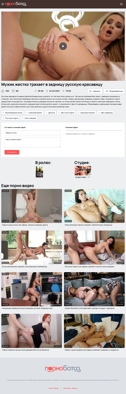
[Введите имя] (32, 132)
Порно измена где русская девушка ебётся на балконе (25, 350)
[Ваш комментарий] (32, 142)
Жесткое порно (66, 113)
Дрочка (50, 113)
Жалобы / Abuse (70, 388)
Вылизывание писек (12, 113)
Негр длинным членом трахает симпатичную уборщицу (88, 225)
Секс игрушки (29, 118)
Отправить (12, 152)
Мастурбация (105, 113)
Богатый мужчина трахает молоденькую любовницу (24, 266)
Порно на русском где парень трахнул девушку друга (25, 225)
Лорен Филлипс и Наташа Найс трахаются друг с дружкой (89, 308)
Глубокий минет (34, 113)
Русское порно (10, 118)
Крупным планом (86, 113)
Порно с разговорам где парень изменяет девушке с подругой (92, 350)
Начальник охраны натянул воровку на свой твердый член (27, 308)
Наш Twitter (54, 388)
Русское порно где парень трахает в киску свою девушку (89, 266)
